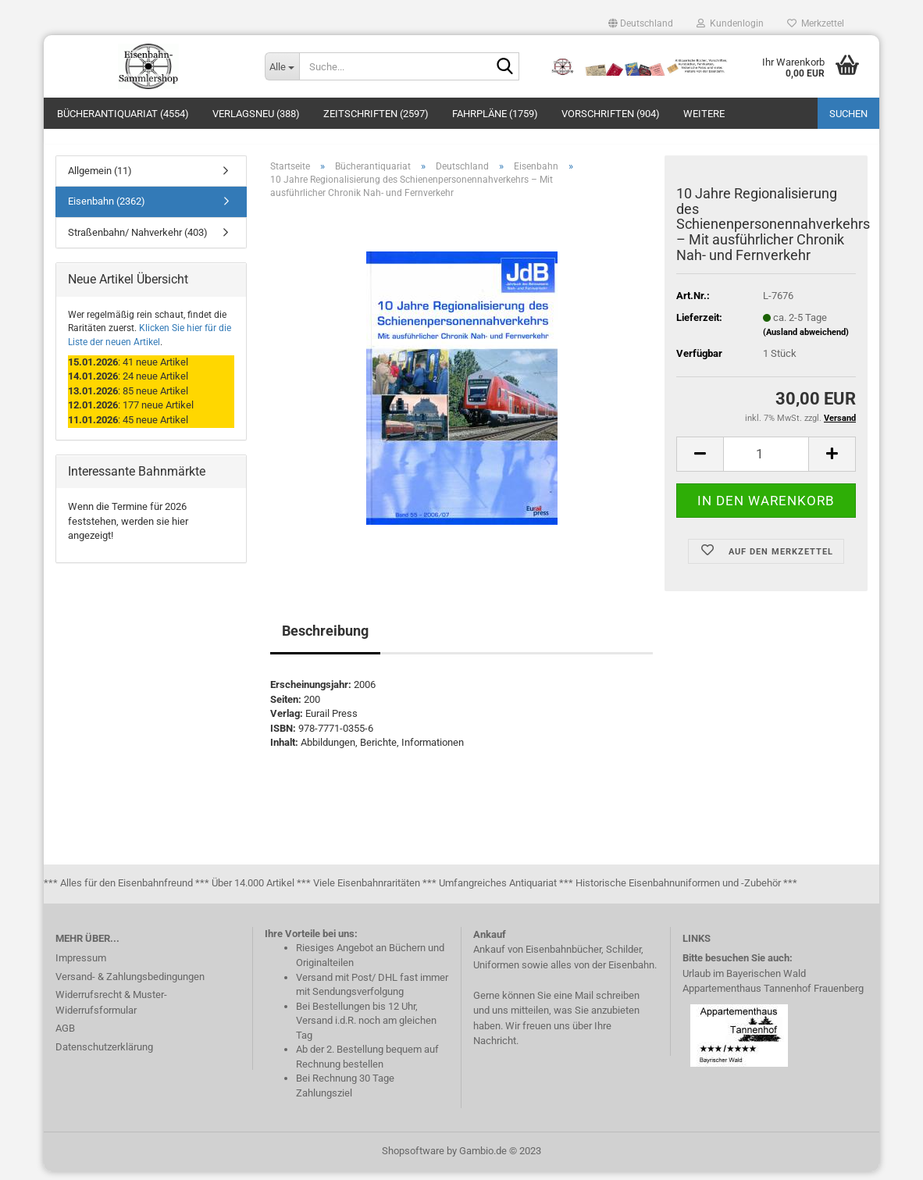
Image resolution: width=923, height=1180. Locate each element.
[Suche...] (282, 66)
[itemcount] (766, 462)
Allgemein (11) (100, 179)
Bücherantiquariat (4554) (123, 113)
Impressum (80, 966)
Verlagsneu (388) (256, 113)
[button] (641, 23)
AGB (65, 1037)
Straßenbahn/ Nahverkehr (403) (138, 241)
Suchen (848, 113)
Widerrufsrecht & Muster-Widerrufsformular (111, 1011)
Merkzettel (815, 23)
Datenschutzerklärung (104, 1055)
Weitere (704, 113)
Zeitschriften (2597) (376, 113)
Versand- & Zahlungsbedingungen (130, 985)
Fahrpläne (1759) (495, 113)
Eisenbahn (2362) (106, 210)
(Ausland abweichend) (806, 342)
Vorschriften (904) (610, 113)
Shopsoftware (413, 1159)
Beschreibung (325, 639)
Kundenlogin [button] (730, 23)
